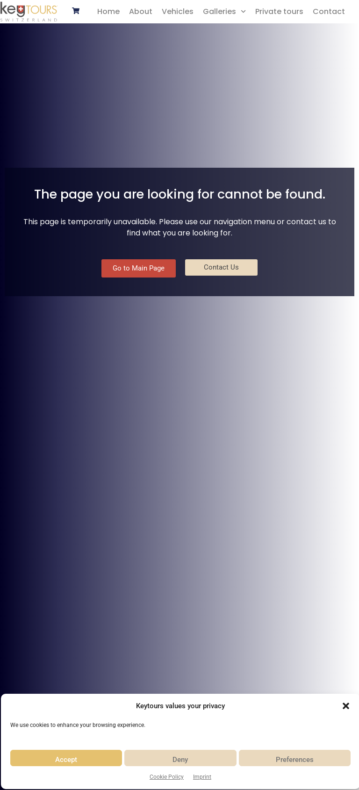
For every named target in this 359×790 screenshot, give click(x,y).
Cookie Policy (167, 777)
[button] (346, 706)
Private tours (279, 11)
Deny (180, 759)
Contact (329, 11)
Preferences (295, 759)
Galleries (224, 11)
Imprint (202, 777)
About (140, 11)
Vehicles (178, 11)
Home (108, 11)
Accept (66, 759)
